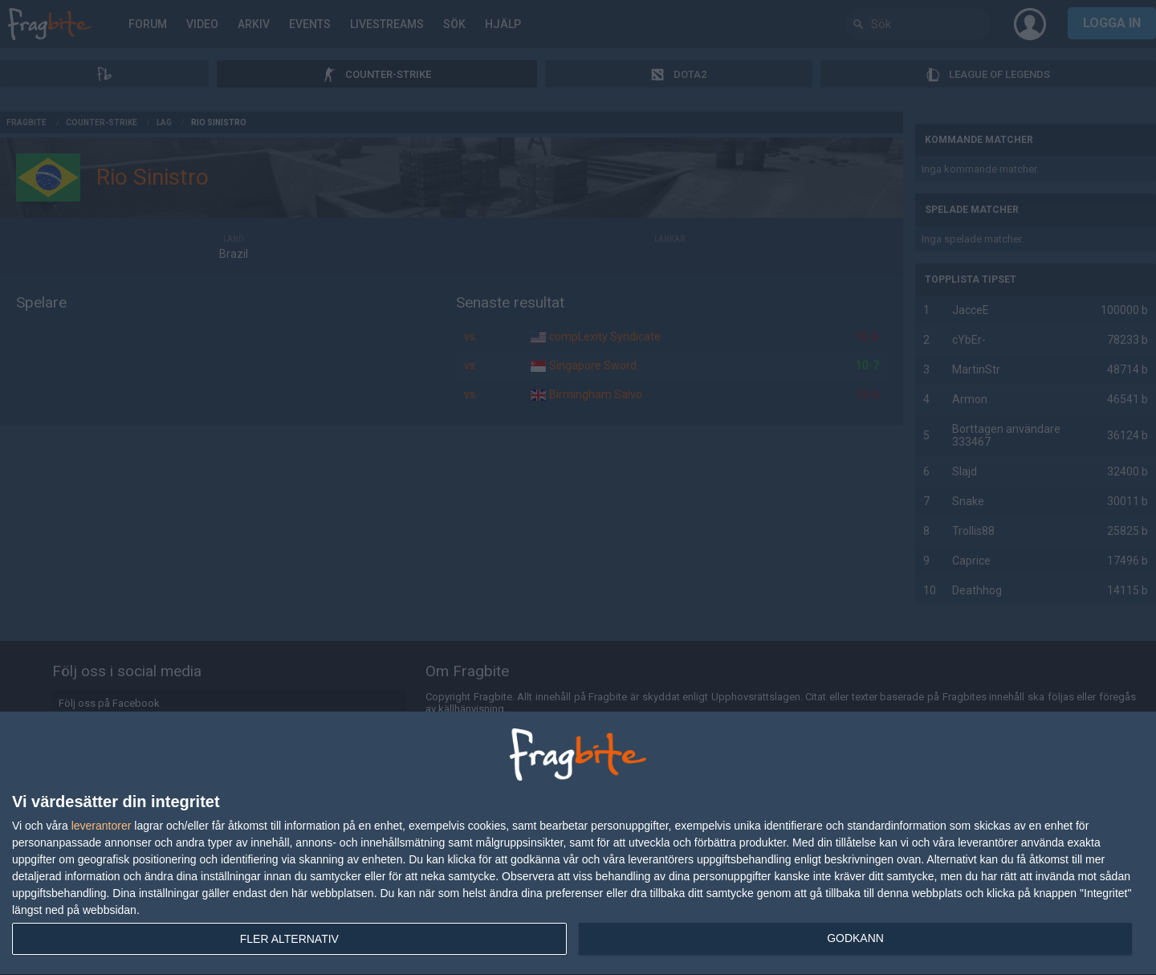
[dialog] (578, 843)
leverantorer (101, 825)
